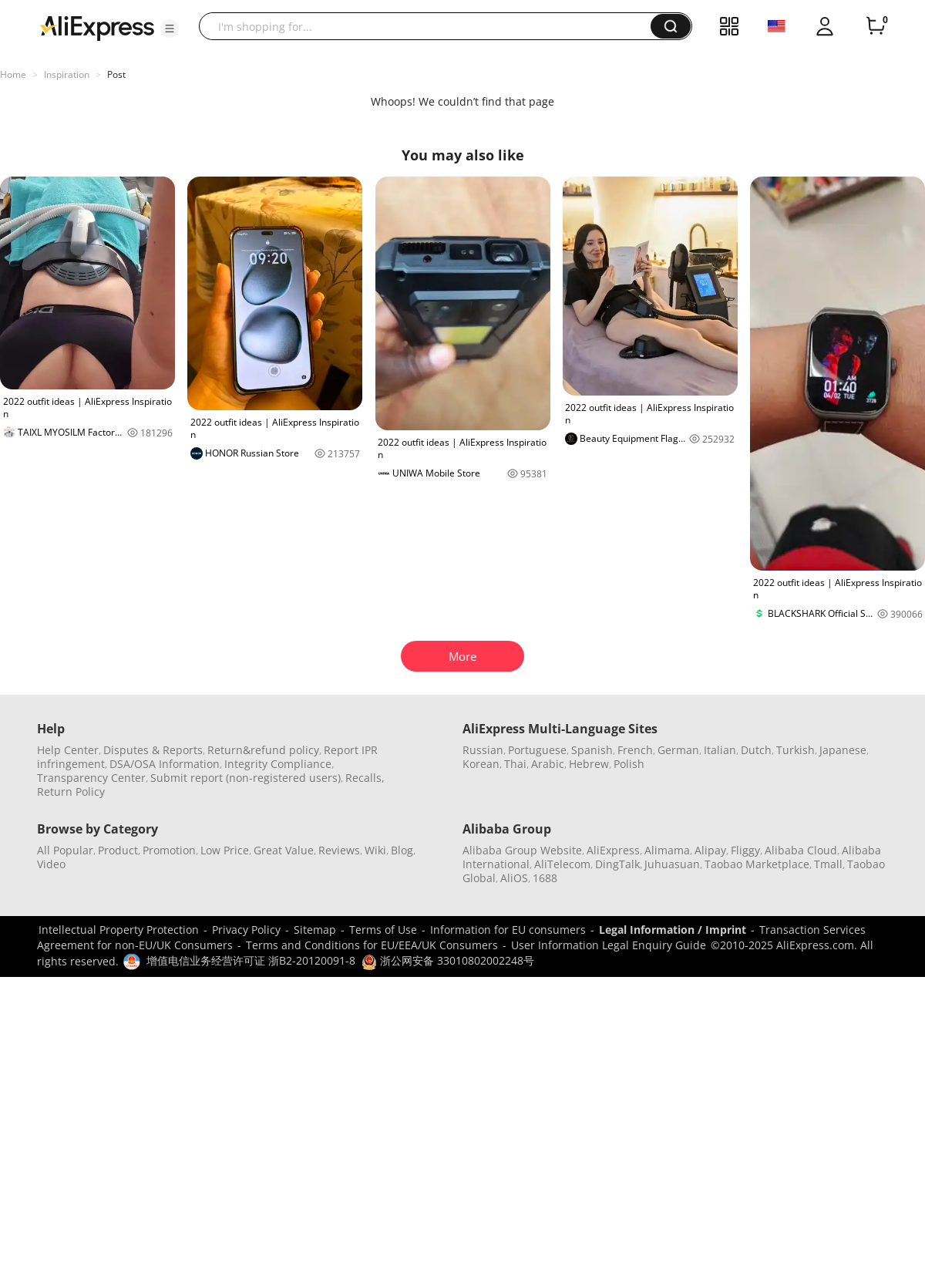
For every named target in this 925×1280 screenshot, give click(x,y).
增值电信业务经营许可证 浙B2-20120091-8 (250, 960)
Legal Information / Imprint (672, 929)
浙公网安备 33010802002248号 (448, 960)
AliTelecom (562, 864)
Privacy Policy (246, 929)
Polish (629, 763)
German (678, 750)
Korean (481, 763)
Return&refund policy (263, 750)
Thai (515, 763)
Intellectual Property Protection (119, 929)
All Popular (65, 850)
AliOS (514, 878)
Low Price (224, 850)
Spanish (592, 750)
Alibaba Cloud (801, 850)
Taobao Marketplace (757, 864)
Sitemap (315, 929)
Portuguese (537, 750)
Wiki (375, 850)
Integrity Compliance (277, 763)
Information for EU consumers (508, 929)
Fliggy (745, 850)
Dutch (756, 750)
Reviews (339, 850)
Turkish (795, 750)
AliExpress (613, 850)
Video (51, 864)
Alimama (667, 850)
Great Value (284, 850)
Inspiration (66, 74)
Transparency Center (91, 777)
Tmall (828, 864)
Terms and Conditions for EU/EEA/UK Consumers (372, 945)
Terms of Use (383, 929)
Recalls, (365, 777)
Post (116, 74)
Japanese (842, 750)
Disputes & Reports (153, 750)
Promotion (169, 850)
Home (13, 74)
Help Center (68, 750)
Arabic (547, 763)
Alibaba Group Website (522, 850)
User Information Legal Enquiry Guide (608, 945)
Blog (402, 850)
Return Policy (71, 791)
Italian (720, 750)
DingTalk (617, 864)
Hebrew (589, 763)
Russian (482, 750)
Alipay (710, 850)
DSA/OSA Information (164, 763)
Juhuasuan (672, 864)
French (635, 750)
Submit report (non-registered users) (245, 777)
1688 (545, 878)
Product (118, 850)
